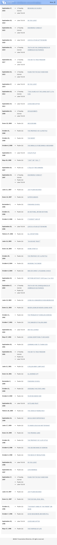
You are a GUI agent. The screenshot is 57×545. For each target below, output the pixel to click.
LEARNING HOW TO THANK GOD (38, 344)
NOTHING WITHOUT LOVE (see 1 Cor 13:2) (41, 278)
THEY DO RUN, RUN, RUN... (36, 499)
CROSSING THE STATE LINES (36, 388)
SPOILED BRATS (32, 111)
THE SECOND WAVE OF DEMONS (37, 447)
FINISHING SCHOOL (34, 204)
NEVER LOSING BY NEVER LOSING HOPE (40, 307)
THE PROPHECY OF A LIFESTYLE (37, 131)
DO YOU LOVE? (32, 20)
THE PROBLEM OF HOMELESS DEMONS (40, 315)
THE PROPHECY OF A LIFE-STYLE (38, 440)
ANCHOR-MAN (32, 123)
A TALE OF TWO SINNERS (35, 167)
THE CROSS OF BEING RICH (36, 411)
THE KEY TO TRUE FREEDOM (36, 60)
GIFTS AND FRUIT (33, 403)
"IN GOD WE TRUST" (34, 241)
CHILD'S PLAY (32, 153)
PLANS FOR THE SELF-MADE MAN (38, 72)
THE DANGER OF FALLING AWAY (37, 322)
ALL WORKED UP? (33, 374)
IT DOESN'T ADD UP (34, 219)
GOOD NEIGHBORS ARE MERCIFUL (38, 514)
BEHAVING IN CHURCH (35, 8)
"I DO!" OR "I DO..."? (34, 160)
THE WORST (31, 138)
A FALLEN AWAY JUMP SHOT (36, 366)
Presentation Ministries (10, 2)
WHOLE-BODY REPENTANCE (36, 418)
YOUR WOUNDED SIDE (34, 396)
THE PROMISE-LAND (34, 433)
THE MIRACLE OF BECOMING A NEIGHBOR (40, 145)
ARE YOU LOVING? (33, 330)
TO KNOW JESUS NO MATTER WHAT (39, 425)
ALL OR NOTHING (33, 234)
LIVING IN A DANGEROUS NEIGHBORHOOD (41, 300)
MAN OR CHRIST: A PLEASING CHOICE (39, 271)
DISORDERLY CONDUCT (35, 28)
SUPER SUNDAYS (33, 197)
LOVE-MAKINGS (32, 470)
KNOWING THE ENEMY (34, 263)
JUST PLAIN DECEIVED (34, 190)
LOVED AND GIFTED (34, 104)
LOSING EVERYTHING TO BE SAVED (38, 337)
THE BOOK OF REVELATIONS (36, 455)
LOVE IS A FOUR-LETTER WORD (37, 40)
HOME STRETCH (33, 249)
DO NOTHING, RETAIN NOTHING (38, 212)
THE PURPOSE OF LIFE (35, 529)
